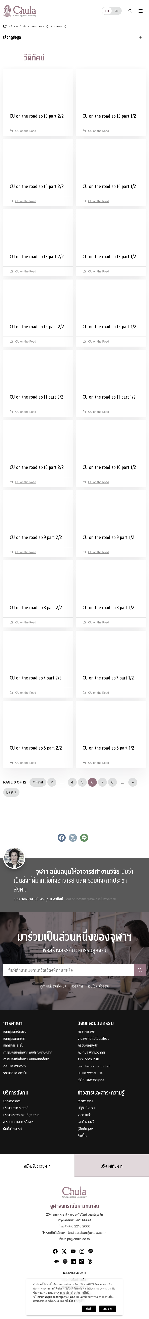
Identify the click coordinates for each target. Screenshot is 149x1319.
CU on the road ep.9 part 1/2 (108, 537)
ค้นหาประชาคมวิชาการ (91, 1052)
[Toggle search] (130, 11)
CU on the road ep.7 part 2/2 (36, 677)
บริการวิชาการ (11, 1101)
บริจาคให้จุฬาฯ (112, 1166)
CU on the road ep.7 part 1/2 (108, 677)
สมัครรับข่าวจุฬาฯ (37, 1166)
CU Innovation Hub (90, 1073)
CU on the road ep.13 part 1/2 (109, 256)
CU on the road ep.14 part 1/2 (109, 186)
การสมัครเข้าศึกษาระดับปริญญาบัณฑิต (27, 1052)
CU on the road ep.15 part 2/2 (37, 116)
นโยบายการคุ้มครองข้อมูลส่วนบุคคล (54, 1297)
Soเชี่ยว (82, 1136)
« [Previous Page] (52, 782)
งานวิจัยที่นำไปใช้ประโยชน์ (93, 1038)
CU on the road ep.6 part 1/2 (108, 748)
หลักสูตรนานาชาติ (14, 1038)
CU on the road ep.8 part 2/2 (36, 607)
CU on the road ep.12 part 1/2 (109, 326)
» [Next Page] (133, 782)
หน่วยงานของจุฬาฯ (74, 1273)
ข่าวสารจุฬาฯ (85, 1101)
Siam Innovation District (94, 1066)
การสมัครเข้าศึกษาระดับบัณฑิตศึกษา (26, 1059)
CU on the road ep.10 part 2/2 (37, 467)
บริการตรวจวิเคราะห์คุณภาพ (21, 1115)
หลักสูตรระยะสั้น (13, 1045)
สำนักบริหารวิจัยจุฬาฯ (91, 1080)
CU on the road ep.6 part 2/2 (36, 748)
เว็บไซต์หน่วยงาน (98, 986)
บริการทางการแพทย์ (15, 1108)
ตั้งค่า (72, 1301)
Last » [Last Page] (11, 792)
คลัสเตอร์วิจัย (86, 1031)
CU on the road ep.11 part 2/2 (36, 397)
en (116, 10)
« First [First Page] (38, 782)
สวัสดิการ (77, 986)
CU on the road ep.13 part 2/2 (37, 256)
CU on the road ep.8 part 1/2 (108, 607)
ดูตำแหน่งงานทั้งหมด (53, 986)
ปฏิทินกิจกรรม (87, 1108)
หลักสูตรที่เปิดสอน (14, 1031)
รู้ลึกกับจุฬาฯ (86, 1129)
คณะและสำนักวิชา (14, 1066)
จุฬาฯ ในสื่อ (84, 1115)
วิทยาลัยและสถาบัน (15, 1073)
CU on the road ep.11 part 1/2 (109, 397)
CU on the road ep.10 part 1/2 (109, 467)
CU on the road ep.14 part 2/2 (37, 186)
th (107, 10)
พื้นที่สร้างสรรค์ (12, 1129)
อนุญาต (107, 1308)
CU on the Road (25, 131)
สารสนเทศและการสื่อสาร (18, 1122)
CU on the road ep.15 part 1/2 (109, 116)
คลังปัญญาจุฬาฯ (88, 1045)
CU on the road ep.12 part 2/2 (37, 326)
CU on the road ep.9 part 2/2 (36, 537)
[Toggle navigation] (140, 11)
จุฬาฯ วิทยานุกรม (88, 1059)
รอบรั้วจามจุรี (86, 1122)
